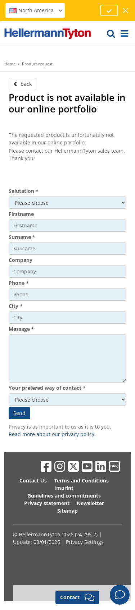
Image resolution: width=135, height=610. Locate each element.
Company (20, 260)
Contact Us (33, 480)
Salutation (24, 191)
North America (36, 10)
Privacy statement (46, 503)
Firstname (21, 214)
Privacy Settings (85, 542)
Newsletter (90, 503)
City (16, 305)
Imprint (63, 488)
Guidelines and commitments (64, 495)
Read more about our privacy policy (51, 434)
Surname (22, 237)
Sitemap (67, 510)
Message (21, 328)
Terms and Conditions (81, 480)
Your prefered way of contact (47, 387)
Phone (19, 282)
